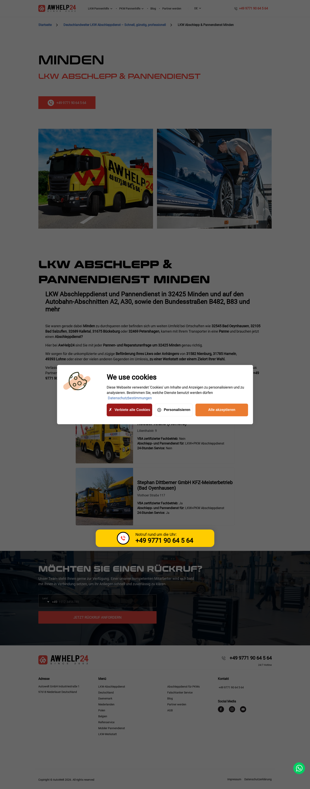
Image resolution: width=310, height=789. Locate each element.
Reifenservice (106, 722)
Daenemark (105, 698)
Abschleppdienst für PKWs (183, 686)
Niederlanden (106, 704)
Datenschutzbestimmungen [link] (130, 398)
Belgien (102, 716)
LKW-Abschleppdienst (111, 686)
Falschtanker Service (180, 692)
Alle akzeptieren (221, 410)
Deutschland (106, 692)
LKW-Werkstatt (107, 734)
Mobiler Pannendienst (111, 728)
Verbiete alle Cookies (129, 410)
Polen (101, 710)
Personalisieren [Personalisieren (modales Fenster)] (173, 410)
